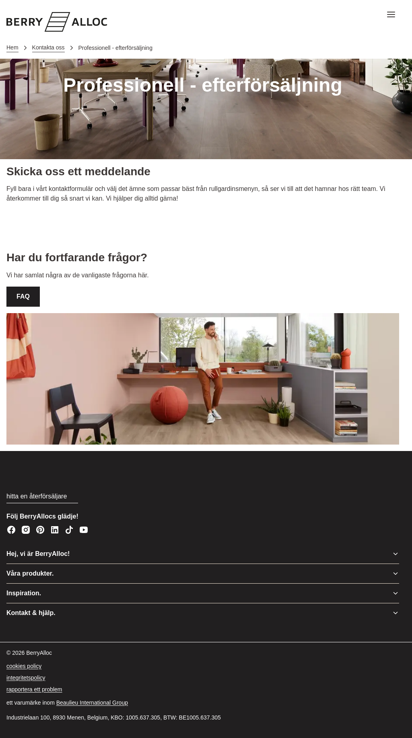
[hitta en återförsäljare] (42, 496)
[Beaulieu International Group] (92, 703)
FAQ (23, 296)
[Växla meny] (395, 554)
